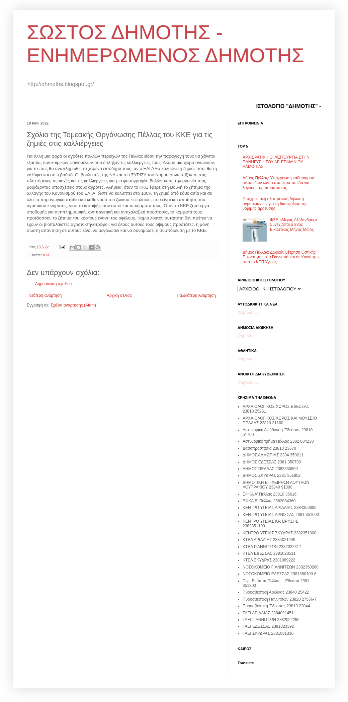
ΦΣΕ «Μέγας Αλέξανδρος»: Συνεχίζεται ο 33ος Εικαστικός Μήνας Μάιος (294, 224)
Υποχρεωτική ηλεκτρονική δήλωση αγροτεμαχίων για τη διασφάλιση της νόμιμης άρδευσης (275, 203)
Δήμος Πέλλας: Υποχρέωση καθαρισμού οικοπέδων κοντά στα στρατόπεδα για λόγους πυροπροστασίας (278, 183)
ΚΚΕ (47, 255)
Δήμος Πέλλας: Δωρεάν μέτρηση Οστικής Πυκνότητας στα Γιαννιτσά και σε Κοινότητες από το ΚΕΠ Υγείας (282, 257)
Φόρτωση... (248, 312)
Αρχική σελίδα (119, 295)
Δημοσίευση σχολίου (53, 283)
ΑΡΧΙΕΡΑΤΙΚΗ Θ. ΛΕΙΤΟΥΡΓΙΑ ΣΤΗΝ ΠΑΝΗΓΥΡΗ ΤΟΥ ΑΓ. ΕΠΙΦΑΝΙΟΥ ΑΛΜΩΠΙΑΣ (276, 162)
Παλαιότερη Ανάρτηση (196, 295)
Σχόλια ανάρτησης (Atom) (73, 305)
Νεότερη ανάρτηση (45, 295)
